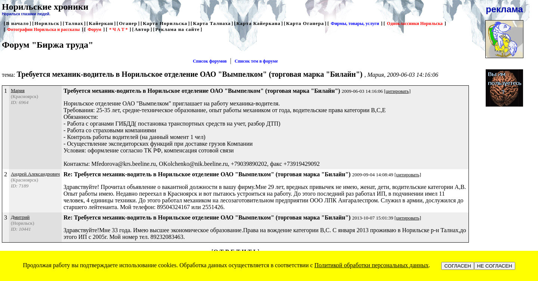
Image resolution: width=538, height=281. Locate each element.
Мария (18, 90)
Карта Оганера (305, 23)
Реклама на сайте (177, 29)
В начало (17, 23)
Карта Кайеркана (258, 23)
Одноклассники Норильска (415, 23)
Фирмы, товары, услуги (355, 23)
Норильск (46, 23)
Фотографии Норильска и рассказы (43, 29)
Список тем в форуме (256, 61)
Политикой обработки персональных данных (371, 265)
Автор (142, 29)
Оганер (128, 23)
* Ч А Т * (118, 29)
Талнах (74, 23)
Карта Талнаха (212, 23)
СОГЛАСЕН (457, 266)
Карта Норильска (165, 23)
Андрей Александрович (35, 174)
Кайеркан (101, 23)
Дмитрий (20, 217)
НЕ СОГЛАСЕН (494, 266)
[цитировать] (397, 91)
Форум (94, 29)
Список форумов (210, 61)
